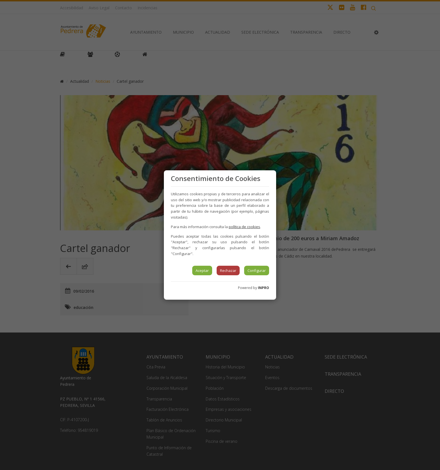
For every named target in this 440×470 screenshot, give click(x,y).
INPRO (263, 287)
